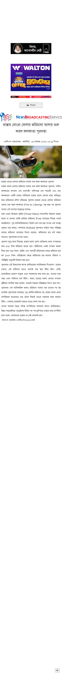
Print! (31, 105)
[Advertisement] (31, 18)
